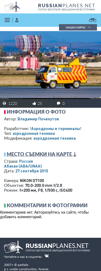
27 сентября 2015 (31, 170)
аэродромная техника (34, 133)
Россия (26, 161)
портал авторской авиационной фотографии (66, 9)
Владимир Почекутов (38, 118)
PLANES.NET (67, 5)
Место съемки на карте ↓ (42, 154)
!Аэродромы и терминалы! (55, 128)
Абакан (23, 166)
